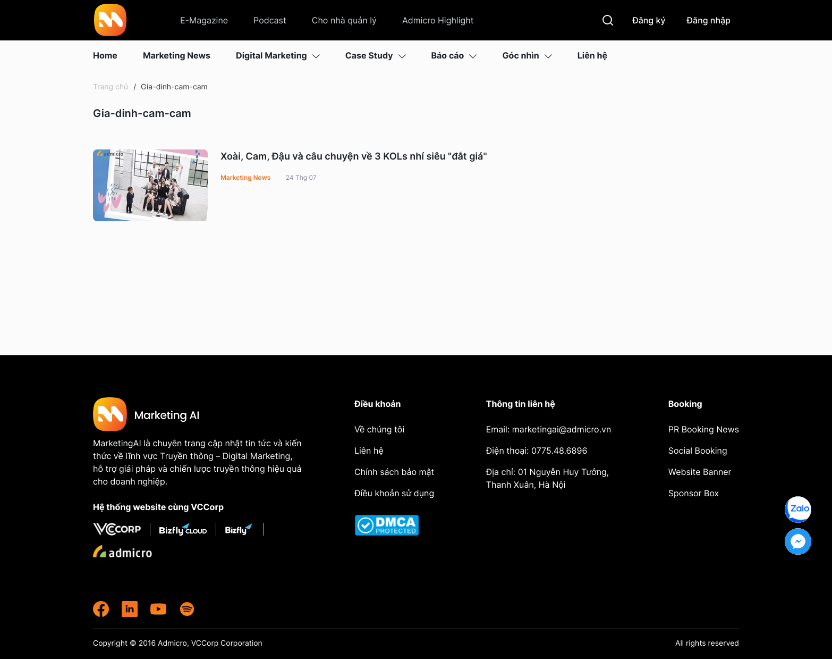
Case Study (375, 55)
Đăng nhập (709, 20)
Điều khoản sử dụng (394, 493)
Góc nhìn (526, 55)
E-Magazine (204, 20)
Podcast (269, 20)
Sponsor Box (693, 493)
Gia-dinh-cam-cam (173, 86)
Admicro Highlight (438, 20)
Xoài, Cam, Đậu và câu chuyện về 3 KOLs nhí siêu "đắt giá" (353, 156)
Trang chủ (110, 86)
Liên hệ (592, 55)
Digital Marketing (278, 55)
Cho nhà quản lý (344, 20)
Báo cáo (454, 55)
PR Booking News (703, 429)
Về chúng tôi (379, 429)
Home (105, 55)
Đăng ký (648, 20)
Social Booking (697, 450)
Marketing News (176, 55)
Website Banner (700, 471)
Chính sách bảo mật (394, 471)
